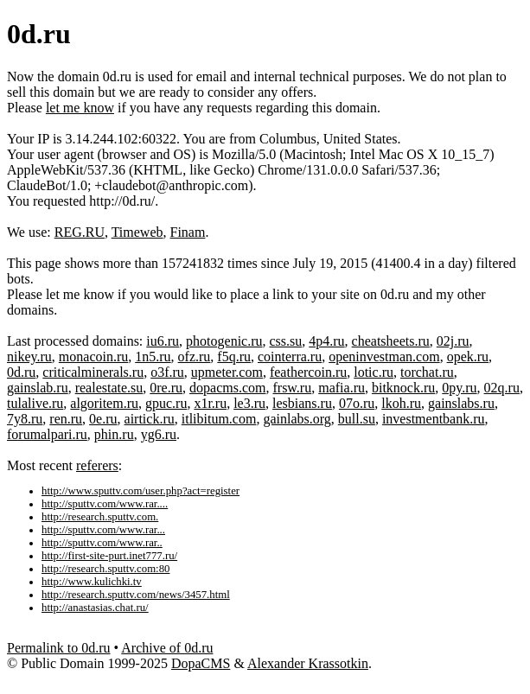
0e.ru (103, 418)
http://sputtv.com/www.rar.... (105, 504)
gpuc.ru (166, 403)
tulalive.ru (35, 403)
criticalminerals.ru (93, 372)
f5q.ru (234, 356)
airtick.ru (150, 418)
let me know (80, 107)
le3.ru (249, 403)
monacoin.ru (93, 356)
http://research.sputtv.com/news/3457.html (136, 595)
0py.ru (459, 387)
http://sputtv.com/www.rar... (103, 530)
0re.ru (166, 387)
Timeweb (137, 232)
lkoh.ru (401, 403)
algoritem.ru (104, 403)
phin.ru (114, 434)
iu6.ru (162, 341)
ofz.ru (194, 356)
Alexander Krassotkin (307, 663)
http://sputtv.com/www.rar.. (102, 543)
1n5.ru (152, 356)
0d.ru (21, 372)
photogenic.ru (224, 341)
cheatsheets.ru (391, 341)
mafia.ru (341, 387)
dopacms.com (227, 387)
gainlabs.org (296, 418)
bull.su (356, 418)
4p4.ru (326, 341)
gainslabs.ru (461, 403)
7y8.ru (24, 418)
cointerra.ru (290, 356)
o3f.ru (167, 372)
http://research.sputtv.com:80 (105, 569)
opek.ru (467, 356)
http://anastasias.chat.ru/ (95, 608)
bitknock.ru (403, 387)
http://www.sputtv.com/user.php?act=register (140, 491)
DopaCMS (200, 663)
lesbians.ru (302, 403)
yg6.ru (158, 434)
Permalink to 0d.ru (59, 647)
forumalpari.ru (47, 434)
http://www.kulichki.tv (92, 582)
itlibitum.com (219, 418)
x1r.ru (210, 403)
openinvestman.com (384, 356)
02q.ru (502, 387)
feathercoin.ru (308, 372)
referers (97, 465)
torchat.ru (427, 372)
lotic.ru (373, 372)
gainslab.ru (37, 387)
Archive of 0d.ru (167, 647)
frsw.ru (291, 387)
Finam (188, 232)
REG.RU (79, 232)
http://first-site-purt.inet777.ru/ (109, 556)
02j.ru (453, 341)
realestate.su (109, 387)
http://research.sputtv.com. (100, 517)
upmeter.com (227, 372)
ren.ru (65, 418)
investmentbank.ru (433, 418)
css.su (286, 341)
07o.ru (356, 403)
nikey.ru (29, 356)
